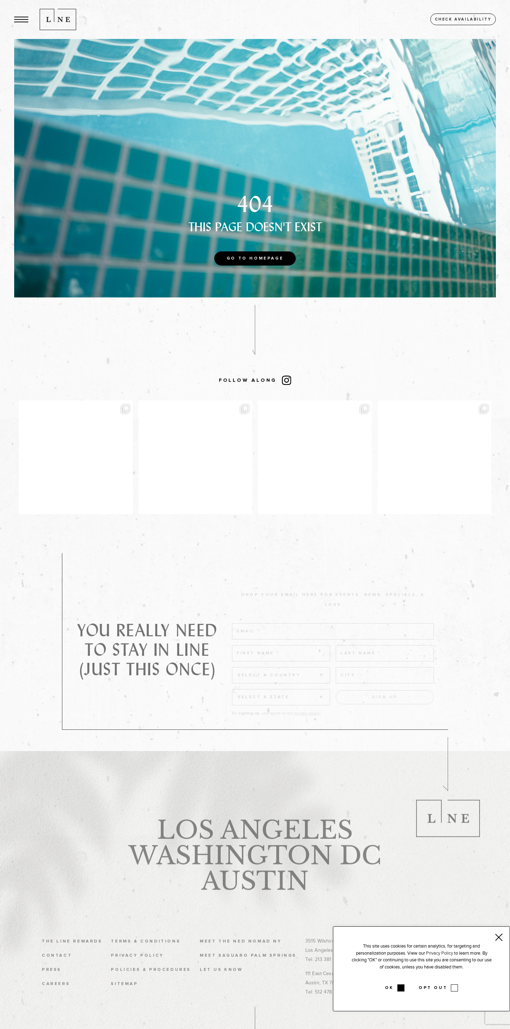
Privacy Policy (439, 953)
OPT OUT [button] (433, 988)
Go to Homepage (255, 258)
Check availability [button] (463, 19)
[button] (21, 19)
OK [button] (389, 988)
